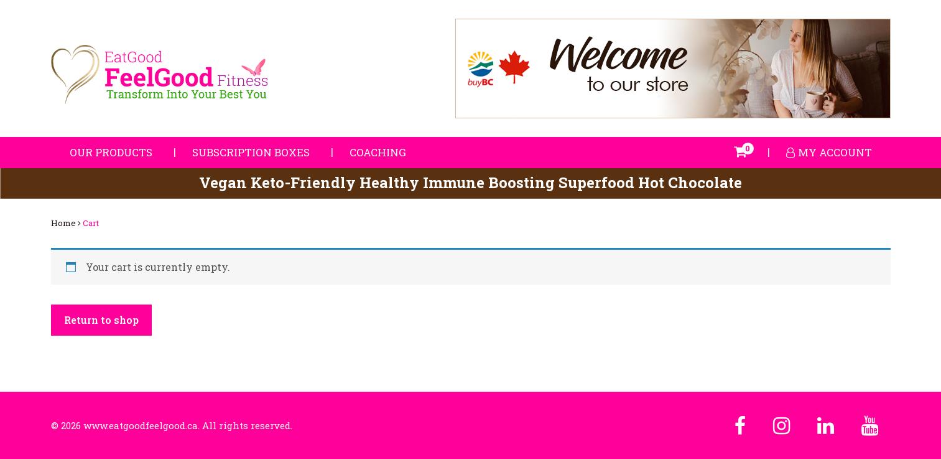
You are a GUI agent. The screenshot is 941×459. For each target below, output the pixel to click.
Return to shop (101, 319)
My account (829, 152)
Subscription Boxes (251, 152)
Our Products (111, 152)
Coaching (378, 152)
